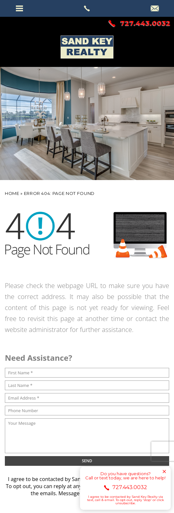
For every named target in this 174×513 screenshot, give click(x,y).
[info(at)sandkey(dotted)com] (155, 9)
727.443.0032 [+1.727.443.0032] (140, 23)
